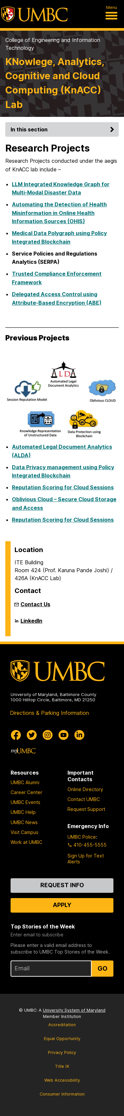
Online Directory (85, 789)
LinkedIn (31, 623)
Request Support (86, 809)
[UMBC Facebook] (16, 735)
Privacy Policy (62, 1052)
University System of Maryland (74, 1010)
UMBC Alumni (25, 782)
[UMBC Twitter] (31, 735)
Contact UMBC (83, 799)
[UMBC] (34, 14)
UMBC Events (25, 802)
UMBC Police (81, 837)
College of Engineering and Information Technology (52, 44)
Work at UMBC (26, 842)
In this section (63, 129)
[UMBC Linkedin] (79, 735)
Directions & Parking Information (49, 713)
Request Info (62, 885)
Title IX (62, 1066)
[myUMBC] (23, 751)
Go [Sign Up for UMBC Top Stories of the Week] (102, 968)
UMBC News (24, 822)
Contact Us (35, 604)
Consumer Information (62, 1094)
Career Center (26, 792)
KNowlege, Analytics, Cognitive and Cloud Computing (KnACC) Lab (54, 83)
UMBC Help (23, 812)
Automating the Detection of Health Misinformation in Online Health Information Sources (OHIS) (59, 213)
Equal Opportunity (62, 1038)
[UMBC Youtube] (63, 735)
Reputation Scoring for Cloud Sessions (63, 487)
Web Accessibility (62, 1080)
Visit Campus (24, 832)
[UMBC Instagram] (47, 735)
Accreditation (62, 1024)
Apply (62, 904)
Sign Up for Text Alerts (85, 858)
